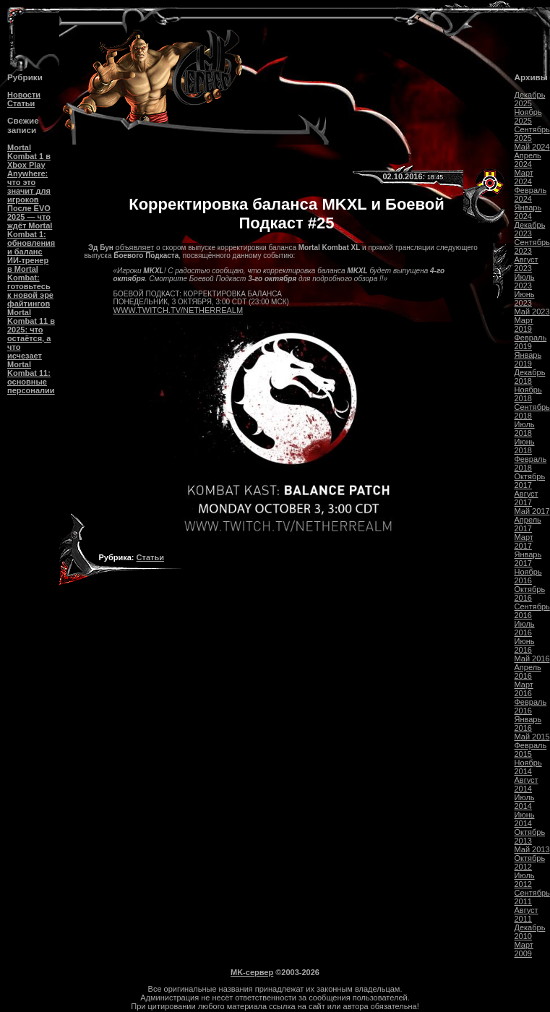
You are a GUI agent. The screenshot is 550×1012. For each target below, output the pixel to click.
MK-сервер (252, 972)
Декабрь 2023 (530, 229)
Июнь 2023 (525, 298)
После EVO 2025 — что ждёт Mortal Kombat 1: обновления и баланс (31, 230)
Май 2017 (532, 511)
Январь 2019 (528, 359)
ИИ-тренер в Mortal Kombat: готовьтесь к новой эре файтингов (30, 282)
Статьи (21, 103)
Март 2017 (524, 541)
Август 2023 (526, 264)
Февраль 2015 (531, 749)
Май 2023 (532, 311)
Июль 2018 (525, 428)
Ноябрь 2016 (528, 576)
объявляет (135, 247)
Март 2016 (524, 689)
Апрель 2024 (528, 159)
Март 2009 (524, 949)
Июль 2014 (525, 801)
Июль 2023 (525, 281)
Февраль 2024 (531, 194)
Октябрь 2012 (530, 862)
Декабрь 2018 (530, 376)
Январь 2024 (528, 211)
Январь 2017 (528, 558)
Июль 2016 (525, 628)
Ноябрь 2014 (528, 767)
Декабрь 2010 (530, 931)
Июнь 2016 (525, 645)
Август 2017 (526, 498)
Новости (23, 94)
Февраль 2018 (531, 463)
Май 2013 (532, 849)
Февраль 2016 (531, 706)
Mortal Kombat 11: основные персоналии (31, 377)
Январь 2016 (528, 723)
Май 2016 (532, 658)
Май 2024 (532, 146)
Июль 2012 (525, 879)
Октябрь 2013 (530, 836)
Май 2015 (532, 736)
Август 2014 (526, 784)
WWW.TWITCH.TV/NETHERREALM (178, 310)
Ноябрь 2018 (528, 394)
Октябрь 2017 (530, 480)
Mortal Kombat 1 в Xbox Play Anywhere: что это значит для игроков (29, 173)
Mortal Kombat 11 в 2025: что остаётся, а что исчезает (31, 334)
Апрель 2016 (528, 671)
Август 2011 (526, 914)
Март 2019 (524, 324)
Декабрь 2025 (530, 99)
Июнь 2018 (525, 446)
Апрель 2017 (528, 524)
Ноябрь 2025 (528, 116)
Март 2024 (524, 177)
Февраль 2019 (531, 342)
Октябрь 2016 (530, 593)
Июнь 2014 (525, 819)
